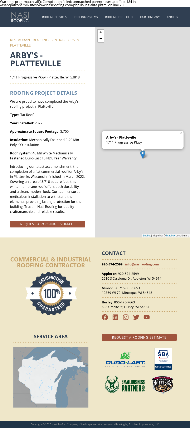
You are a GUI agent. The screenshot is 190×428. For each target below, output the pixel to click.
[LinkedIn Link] (117, 319)
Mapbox (170, 235)
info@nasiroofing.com (142, 264)
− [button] (100, 39)
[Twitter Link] (138, 319)
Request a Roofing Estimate (139, 337)
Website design (102, 424)
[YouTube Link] (148, 319)
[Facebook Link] (106, 319)
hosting (120, 424)
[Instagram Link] (127, 319)
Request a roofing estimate (47, 224)
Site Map (85, 424)
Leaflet (147, 235)
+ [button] (100, 33)
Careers (172, 17)
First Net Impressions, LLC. (144, 424)
